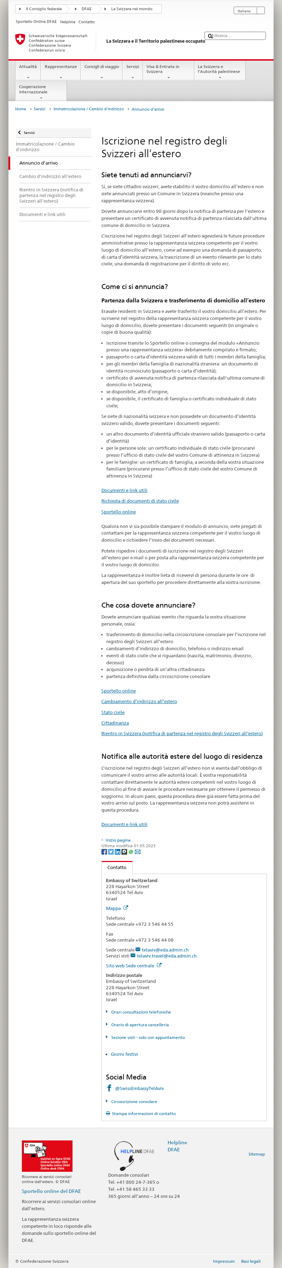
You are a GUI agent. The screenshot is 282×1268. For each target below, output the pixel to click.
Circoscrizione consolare (133, 1101)
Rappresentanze (60, 72)
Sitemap (257, 1154)
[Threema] (124, 851)
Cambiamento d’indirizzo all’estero (139, 701)
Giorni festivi (124, 1054)
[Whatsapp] (131, 851)
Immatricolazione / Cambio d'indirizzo (89, 109)
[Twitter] (111, 851)
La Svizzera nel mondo (131, 9)
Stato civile (113, 712)
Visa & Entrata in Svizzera (168, 72)
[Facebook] (104, 851)
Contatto (114, 867)
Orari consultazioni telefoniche (140, 1012)
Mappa (117, 908)
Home (20, 109)
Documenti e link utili (124, 490)
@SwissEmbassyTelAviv (139, 1088)
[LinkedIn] (118, 851)
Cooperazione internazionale (41, 92)
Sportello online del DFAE (51, 1191)
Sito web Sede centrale (134, 965)
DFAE (87, 9)
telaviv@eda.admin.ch (165, 950)
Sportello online (118, 512)
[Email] (137, 851)
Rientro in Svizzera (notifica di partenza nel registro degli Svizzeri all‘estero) (182, 733)
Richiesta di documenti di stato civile (140, 501)
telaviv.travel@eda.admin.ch (167, 956)
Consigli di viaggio (101, 72)
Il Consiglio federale (44, 9)
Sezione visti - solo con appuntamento (147, 1037)
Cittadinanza (115, 723)
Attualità (28, 72)
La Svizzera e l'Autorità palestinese (220, 72)
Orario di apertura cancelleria (139, 1024)
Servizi (132, 72)
